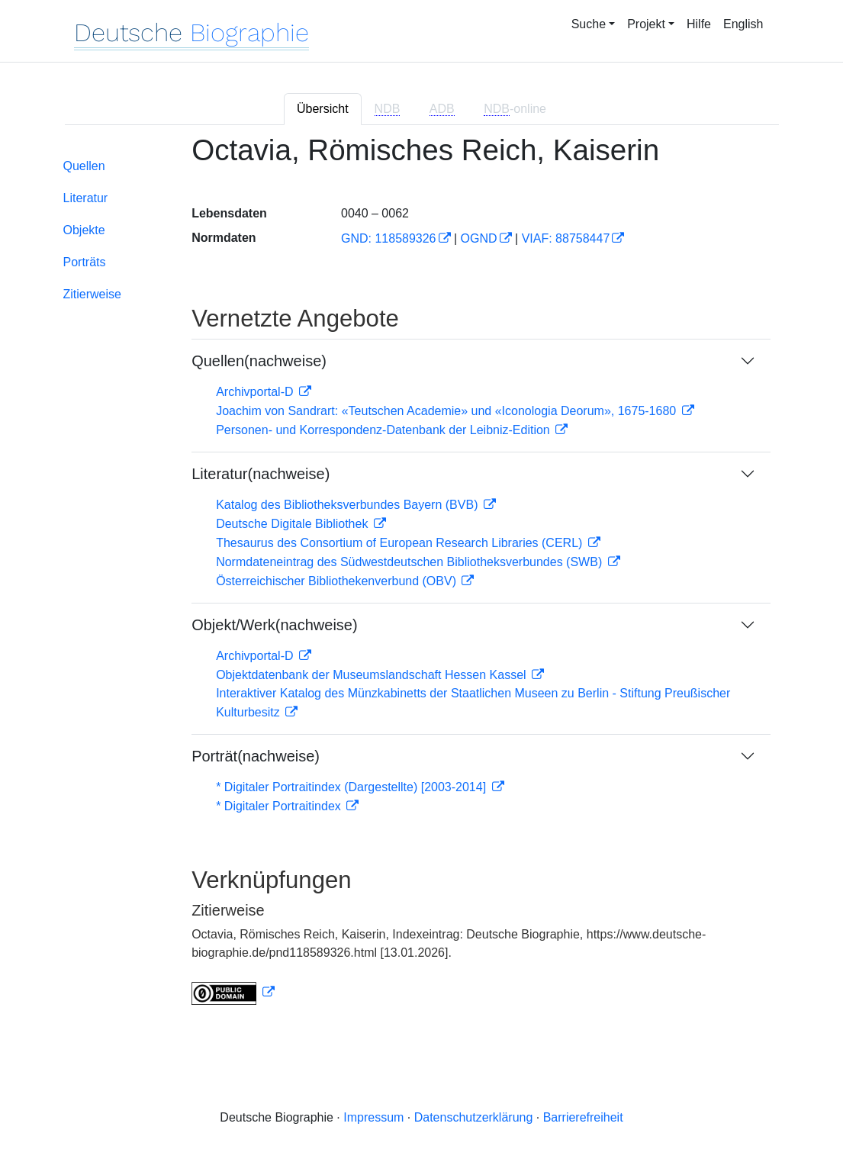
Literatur (85, 198)
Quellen (84, 165)
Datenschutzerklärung (473, 1117)
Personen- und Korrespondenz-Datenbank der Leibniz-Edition (384, 429)
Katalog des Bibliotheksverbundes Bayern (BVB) (348, 504)
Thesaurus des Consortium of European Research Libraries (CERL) (401, 542)
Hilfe (699, 24)
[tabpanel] (421, 579)
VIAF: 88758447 (566, 238)
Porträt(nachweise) (255, 756)
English (743, 24)
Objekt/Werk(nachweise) (274, 624)
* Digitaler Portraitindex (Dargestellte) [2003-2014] (352, 787)
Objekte (84, 230)
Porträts (84, 262)
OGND (479, 238)
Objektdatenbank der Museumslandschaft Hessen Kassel (372, 674)
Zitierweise (92, 294)
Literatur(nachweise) (260, 473)
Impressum (373, 1117)
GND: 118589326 (388, 238)
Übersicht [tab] (323, 108)
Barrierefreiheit (583, 1117)
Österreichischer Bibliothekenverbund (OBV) (337, 581)
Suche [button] (588, 24)
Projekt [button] (646, 24)
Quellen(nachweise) (259, 360)
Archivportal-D (256, 391)
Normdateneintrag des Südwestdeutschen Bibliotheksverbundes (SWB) (411, 561)
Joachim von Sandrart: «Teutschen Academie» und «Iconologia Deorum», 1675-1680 (448, 410)
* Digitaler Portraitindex (280, 806)
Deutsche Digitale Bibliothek (294, 523)
